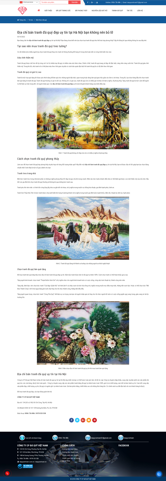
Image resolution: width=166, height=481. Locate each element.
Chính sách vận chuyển (70, 455)
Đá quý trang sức (63, 11)
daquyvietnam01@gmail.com (137, 2)
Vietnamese (26, 2)
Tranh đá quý (117, 11)
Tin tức (130, 11)
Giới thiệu (48, 11)
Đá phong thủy (81, 11)
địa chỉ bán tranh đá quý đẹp (39, 40)
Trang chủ (22, 20)
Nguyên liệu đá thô (99, 11)
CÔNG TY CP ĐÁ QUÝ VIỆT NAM (28, 397)
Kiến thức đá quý (41, 20)
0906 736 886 (116, 2)
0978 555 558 (34, 458)
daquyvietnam (129, 437)
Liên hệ (140, 11)
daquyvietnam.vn (40, 461)
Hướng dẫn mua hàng (69, 449)
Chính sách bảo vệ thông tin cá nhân (71, 459)
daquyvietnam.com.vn (27, 461)
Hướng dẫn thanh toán (70, 452)
